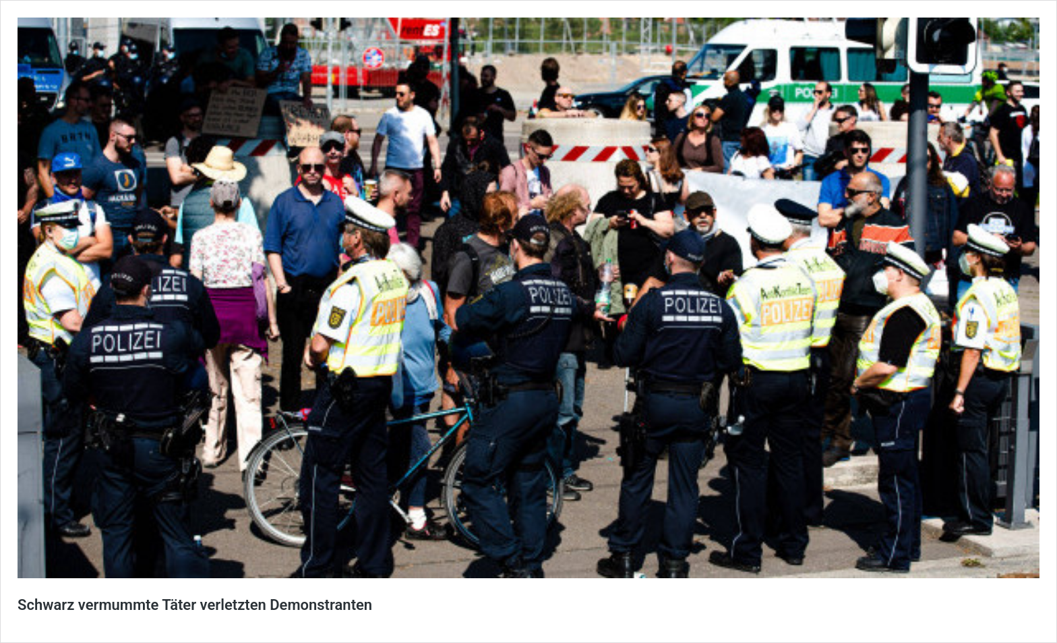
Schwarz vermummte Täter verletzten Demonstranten (195, 604)
